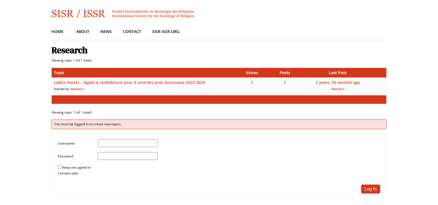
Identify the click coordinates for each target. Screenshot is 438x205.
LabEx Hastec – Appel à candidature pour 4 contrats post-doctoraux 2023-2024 (129, 82)
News (106, 31)
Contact (132, 31)
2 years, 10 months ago (338, 82)
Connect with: (68, 173)
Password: (66, 156)
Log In (371, 189)
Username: (66, 143)
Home (57, 31)
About (82, 31)
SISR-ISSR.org (165, 31)
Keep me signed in (76, 167)
